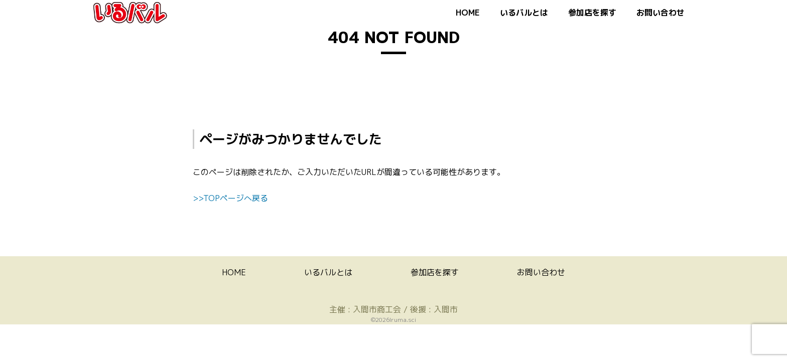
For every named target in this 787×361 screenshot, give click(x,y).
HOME (468, 12)
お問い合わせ (660, 12)
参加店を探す (592, 12)
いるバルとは (524, 12)
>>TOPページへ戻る (230, 198)
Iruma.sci (402, 319)
